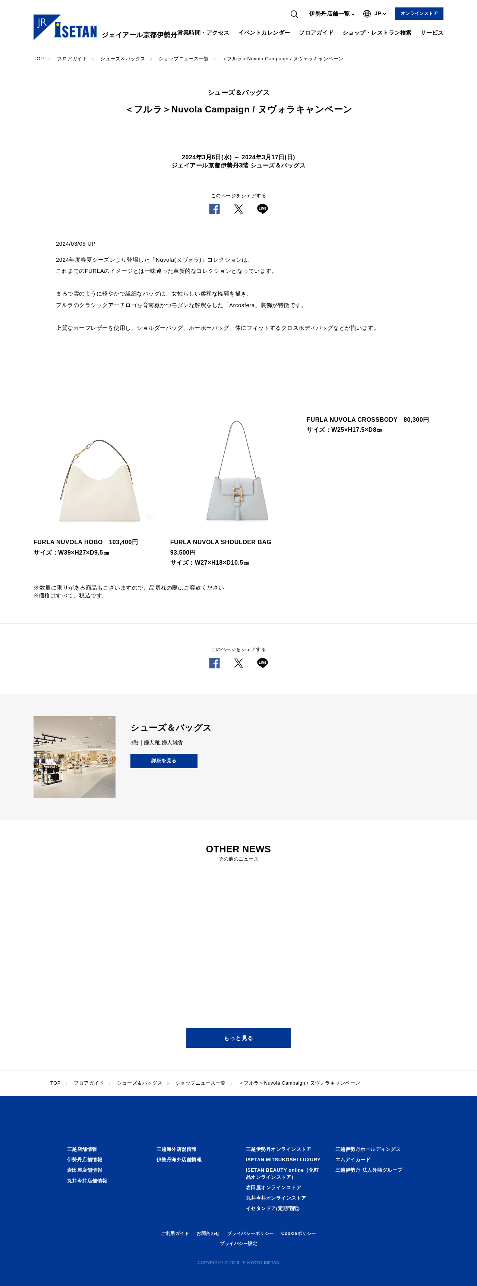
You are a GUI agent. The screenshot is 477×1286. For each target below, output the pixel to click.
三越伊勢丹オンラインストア (279, 1149)
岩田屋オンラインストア (273, 1187)
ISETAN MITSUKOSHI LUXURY (283, 1159)
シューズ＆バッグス (123, 58)
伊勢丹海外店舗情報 (179, 1159)
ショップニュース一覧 (184, 58)
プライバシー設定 (238, 1243)
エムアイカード (353, 1159)
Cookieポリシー (298, 1233)
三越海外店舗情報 (177, 1149)
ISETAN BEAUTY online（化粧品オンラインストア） (282, 1173)
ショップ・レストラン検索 (377, 32)
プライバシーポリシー (250, 1233)
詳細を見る (164, 760)
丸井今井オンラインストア (276, 1198)
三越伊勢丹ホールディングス (368, 1149)
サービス (431, 32)
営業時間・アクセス (203, 32)
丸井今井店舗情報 (87, 1181)
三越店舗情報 (82, 1149)
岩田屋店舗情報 (84, 1170)
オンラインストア (419, 13)
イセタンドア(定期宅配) (273, 1208)
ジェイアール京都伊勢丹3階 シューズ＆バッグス (238, 165)
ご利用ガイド (175, 1233)
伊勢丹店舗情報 (84, 1159)
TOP (39, 58)
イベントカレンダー (264, 32)
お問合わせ (208, 1233)
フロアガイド (316, 32)
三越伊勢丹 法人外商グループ (368, 1170)
